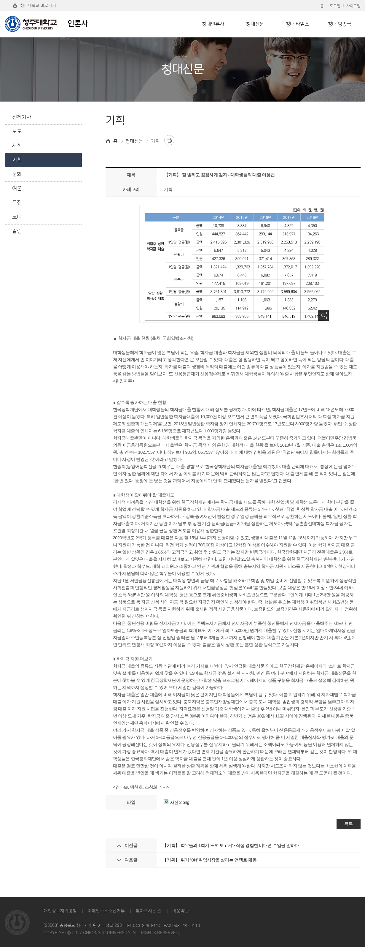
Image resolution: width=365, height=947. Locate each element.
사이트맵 (353, 6)
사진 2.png (176, 802)
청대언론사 (213, 24)
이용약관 (180, 910)
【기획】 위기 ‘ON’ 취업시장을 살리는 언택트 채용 (209, 859)
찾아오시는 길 (149, 910)
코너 (17, 217)
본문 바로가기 (182, 0)
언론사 (46, 24)
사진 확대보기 (323, 315)
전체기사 (21, 117)
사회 (17, 146)
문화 (17, 174)
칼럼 (17, 231)
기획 (17, 160)
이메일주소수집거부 (106, 910)
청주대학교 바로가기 (38, 5)
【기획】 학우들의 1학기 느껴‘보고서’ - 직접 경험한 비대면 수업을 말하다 (230, 845)
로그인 (335, 6)
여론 (17, 189)
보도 (17, 132)
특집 (17, 203)
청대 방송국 (339, 24)
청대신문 (255, 24)
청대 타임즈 (297, 24)
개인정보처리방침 (60, 910)
